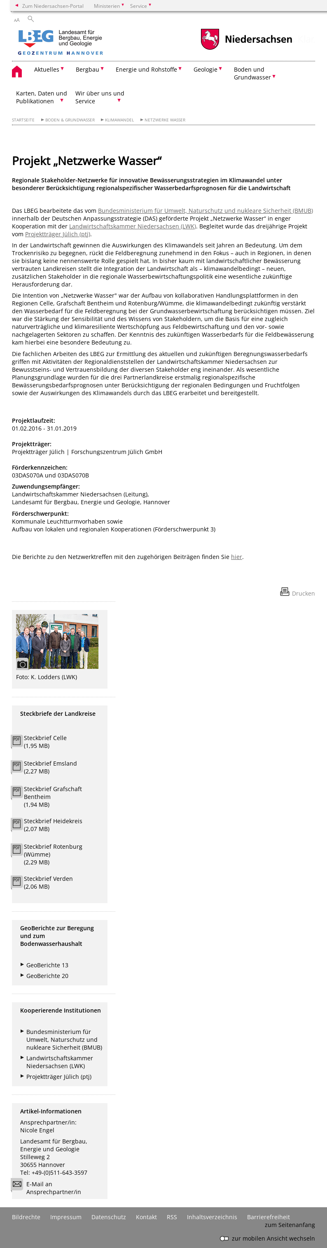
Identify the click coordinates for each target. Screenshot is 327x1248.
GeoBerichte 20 (47, 976)
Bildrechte (26, 1217)
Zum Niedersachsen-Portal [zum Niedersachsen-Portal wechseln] (53, 5)
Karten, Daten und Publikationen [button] (41, 97)
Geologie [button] (205, 69)
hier (236, 557)
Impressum (66, 1217)
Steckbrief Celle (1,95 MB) (45, 742)
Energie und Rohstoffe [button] (146, 69)
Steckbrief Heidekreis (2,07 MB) (53, 825)
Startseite (23, 120)
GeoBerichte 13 (47, 965)
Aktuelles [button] (46, 69)
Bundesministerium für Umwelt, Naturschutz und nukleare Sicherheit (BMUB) (205, 210)
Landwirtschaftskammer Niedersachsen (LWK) (132, 226)
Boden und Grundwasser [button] (252, 73)
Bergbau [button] (87, 69)
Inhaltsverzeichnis (212, 1217)
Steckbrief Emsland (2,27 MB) (50, 767)
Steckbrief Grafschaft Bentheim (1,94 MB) (53, 796)
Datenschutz (108, 1217)
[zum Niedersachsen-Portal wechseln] (246, 49)
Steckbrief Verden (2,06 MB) (48, 882)
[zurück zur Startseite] (84, 43)
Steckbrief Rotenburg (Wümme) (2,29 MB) (53, 854)
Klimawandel (119, 120)
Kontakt (146, 1217)
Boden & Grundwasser (70, 120)
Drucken (303, 593)
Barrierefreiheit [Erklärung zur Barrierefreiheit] (268, 1217)
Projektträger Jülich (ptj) (57, 234)
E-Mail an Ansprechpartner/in (48, 1188)
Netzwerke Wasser (165, 120)
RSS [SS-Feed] (172, 1217)
